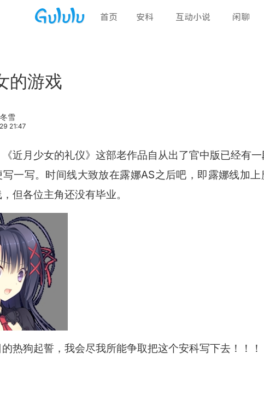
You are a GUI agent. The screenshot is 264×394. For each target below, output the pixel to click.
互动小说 (192, 17)
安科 (145, 17)
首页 (109, 17)
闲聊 (241, 17)
